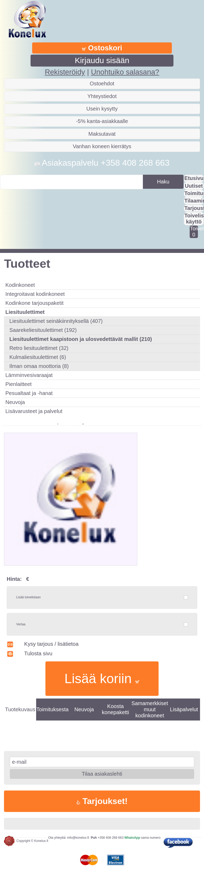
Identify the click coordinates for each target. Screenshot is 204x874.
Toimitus (194, 193)
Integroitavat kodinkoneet (35, 294)
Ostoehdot (102, 83)
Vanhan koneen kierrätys (102, 146)
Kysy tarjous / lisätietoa (42, 644)
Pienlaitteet (18, 384)
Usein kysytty (102, 109)
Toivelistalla (194, 232)
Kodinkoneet (20, 285)
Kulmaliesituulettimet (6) (37, 357)
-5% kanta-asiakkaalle (102, 121)
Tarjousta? (194, 208)
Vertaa (21, 624)
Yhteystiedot (102, 96)
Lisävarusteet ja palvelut (33, 411)
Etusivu (193, 178)
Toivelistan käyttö (194, 219)
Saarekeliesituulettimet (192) (42, 330)
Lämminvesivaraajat (29, 375)
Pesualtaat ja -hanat (29, 393)
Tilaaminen (194, 201)
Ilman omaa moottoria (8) (39, 366)
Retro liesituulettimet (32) (38, 348)
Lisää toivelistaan (28, 597)
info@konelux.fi (78, 838)
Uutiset (194, 186)
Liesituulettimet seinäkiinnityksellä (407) (56, 321)
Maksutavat (102, 134)
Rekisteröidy (65, 72)
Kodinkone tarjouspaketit (34, 303)
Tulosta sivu (29, 653)
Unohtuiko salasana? (125, 72)
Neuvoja (15, 402)
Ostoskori (102, 48)
